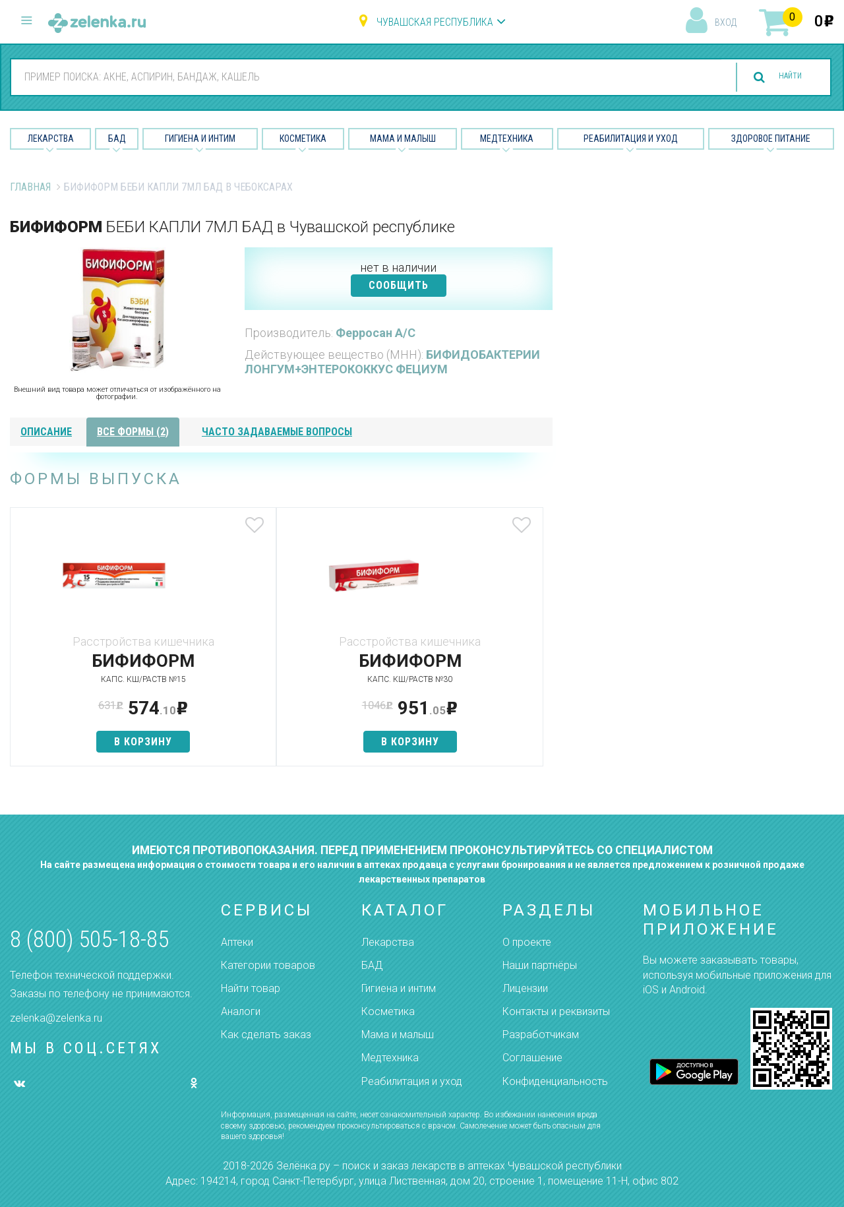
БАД (117, 138)
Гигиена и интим (398, 988)
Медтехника (506, 138)
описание (46, 431)
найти (779, 77)
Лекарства (51, 138)
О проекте (526, 942)
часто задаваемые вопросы (277, 431)
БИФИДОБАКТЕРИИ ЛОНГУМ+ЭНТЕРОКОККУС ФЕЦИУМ (392, 362)
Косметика (303, 138)
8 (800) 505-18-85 (89, 939)
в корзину (100, 741)
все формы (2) (133, 431)
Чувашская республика (435, 22)
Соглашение (532, 1057)
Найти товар (250, 988)
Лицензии (525, 988)
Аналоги (240, 1011)
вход (726, 22)
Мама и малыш (403, 138)
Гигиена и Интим (200, 138)
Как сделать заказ (266, 1034)
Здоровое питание (770, 138)
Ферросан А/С (375, 333)
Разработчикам (540, 1034)
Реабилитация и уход (631, 138)
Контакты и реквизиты (556, 1011)
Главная (30, 187)
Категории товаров (268, 965)
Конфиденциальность (555, 1081)
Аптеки (237, 942)
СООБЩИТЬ (399, 285)
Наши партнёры (539, 965)
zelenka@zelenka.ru (56, 1018)
